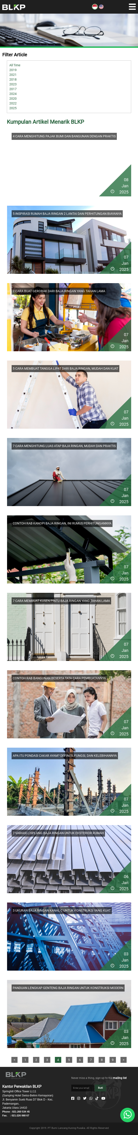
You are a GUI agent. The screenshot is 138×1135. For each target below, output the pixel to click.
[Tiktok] (96, 1098)
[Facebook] (72, 1098)
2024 (13, 94)
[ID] (95, 8)
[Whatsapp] (90, 1098)
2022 (13, 103)
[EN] (101, 8)
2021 (13, 75)
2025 (13, 108)
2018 (13, 79)
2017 (13, 89)
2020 (13, 98)
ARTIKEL (10, 41)
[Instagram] (78, 1098)
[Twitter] (85, 1098)
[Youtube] (103, 1098)
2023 (13, 84)
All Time (14, 65)
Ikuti (100, 1087)
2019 (13, 70)
